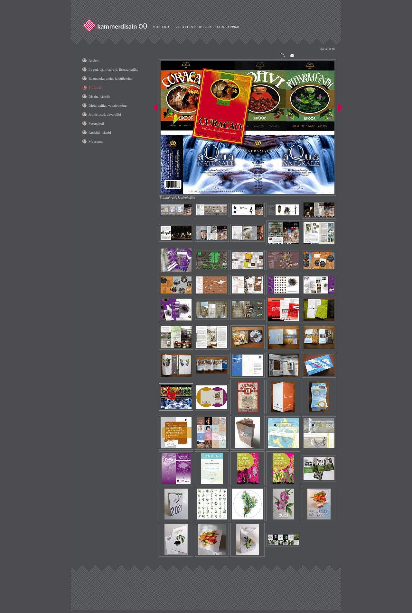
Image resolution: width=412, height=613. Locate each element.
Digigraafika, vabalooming (108, 105)
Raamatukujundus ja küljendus (110, 78)
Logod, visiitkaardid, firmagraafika (113, 69)
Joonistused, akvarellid (105, 114)
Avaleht (94, 60)
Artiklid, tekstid (100, 132)
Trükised (95, 87)
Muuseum (96, 141)
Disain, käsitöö (99, 96)
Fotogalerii (96, 123)
